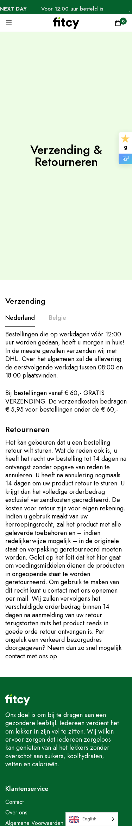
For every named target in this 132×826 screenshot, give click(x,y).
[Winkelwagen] (118, 22)
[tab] (20, 318)
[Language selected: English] (91, 819)
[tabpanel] (66, 372)
